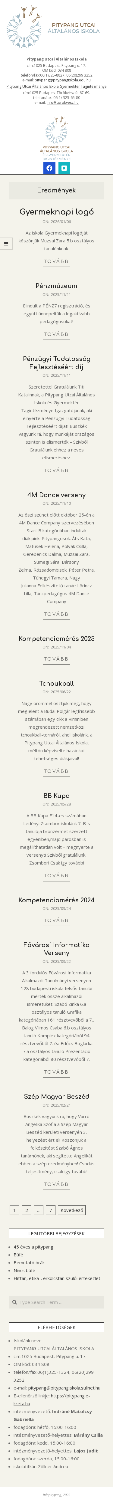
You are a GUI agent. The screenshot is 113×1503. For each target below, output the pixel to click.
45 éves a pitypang (33, 1247)
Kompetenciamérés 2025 (57, 638)
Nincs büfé (24, 1270)
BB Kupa (56, 796)
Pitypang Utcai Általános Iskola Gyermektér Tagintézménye (57, 86)
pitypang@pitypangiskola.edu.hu (63, 80)
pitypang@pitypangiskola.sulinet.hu (64, 1388)
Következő (72, 1210)
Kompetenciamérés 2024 (56, 900)
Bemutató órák (29, 1262)
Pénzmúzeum (56, 286)
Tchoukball (56, 683)
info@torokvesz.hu (63, 102)
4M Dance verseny (56, 495)
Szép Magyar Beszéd (56, 1096)
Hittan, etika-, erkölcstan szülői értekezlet (57, 1278)
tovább (56, 261)
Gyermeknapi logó (56, 212)
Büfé (18, 1255)
